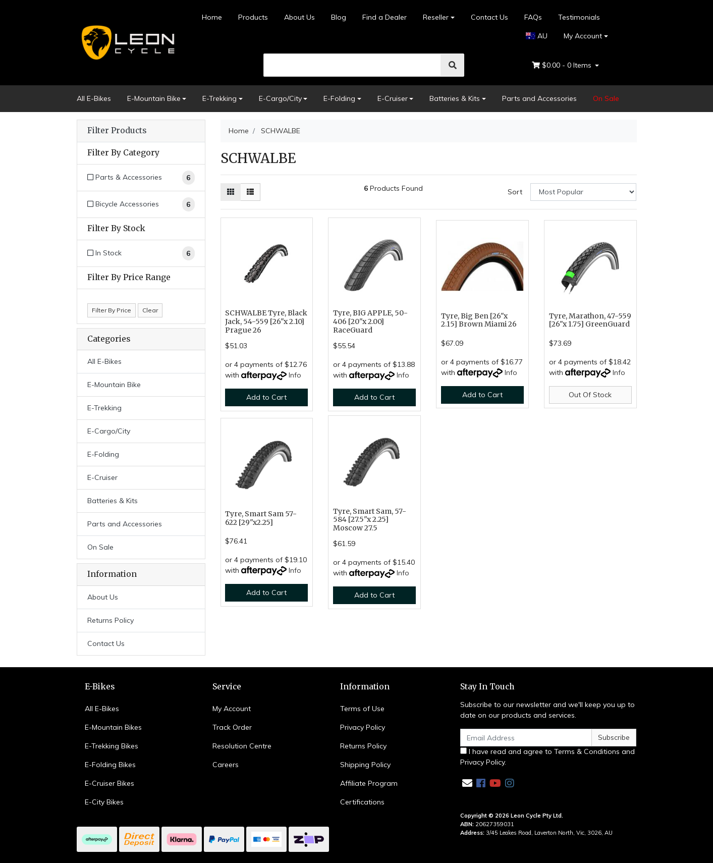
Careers (225, 764)
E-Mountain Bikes (113, 727)
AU (536, 35)
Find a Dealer (384, 17)
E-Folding (339, 98)
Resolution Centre (241, 745)
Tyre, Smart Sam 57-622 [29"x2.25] (261, 518)
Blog (338, 17)
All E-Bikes (94, 98)
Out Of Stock (590, 394)
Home (212, 17)
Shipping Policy (365, 764)
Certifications (362, 801)
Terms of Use (362, 708)
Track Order (232, 727)
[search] (352, 65)
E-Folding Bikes (110, 764)
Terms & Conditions (587, 751)
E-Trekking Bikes (111, 745)
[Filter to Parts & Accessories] (141, 177)
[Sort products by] (583, 192)
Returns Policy (110, 620)
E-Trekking (219, 98)
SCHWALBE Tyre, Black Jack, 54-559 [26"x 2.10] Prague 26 (266, 321)
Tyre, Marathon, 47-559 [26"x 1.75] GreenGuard (590, 320)
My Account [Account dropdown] (583, 35)
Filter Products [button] (116, 130)
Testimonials (579, 17)
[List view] (250, 192)
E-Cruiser (392, 98)
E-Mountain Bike (154, 98)
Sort (515, 191)
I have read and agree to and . (547, 757)
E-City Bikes (104, 801)
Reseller (436, 17)
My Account (231, 708)
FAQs (533, 17)
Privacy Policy (362, 727)
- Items (562, 65)
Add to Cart (266, 397)
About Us (299, 17)
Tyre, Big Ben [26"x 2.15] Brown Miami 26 (479, 320)
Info (295, 375)
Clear (150, 310)
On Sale (606, 98)
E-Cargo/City (280, 98)
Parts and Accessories (539, 98)
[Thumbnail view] (231, 192)
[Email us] (467, 783)
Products (253, 17)
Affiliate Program (369, 783)
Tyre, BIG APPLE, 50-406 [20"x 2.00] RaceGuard (370, 321)
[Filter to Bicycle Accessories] (141, 204)
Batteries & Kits (454, 98)
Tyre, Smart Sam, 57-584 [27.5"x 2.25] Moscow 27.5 (369, 520)
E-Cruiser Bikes (109, 783)
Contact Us (489, 17)
